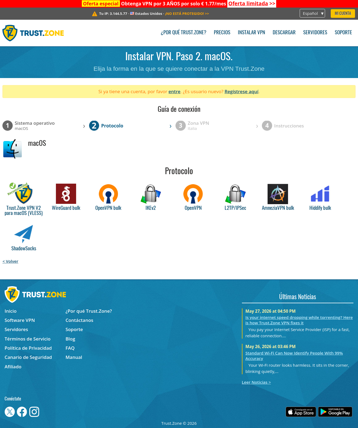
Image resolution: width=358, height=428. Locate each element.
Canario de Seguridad (28, 357)
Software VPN (20, 320)
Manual (74, 357)
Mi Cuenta (343, 14)
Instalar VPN (251, 32)
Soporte (343, 32)
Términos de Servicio (27, 339)
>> (251, 3)
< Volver (10, 261)
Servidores (315, 32)
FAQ (70, 348)
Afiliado (13, 366)
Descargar (284, 32)
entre (174, 91)
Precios (222, 32)
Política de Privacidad (28, 348)
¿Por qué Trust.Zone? (183, 32)
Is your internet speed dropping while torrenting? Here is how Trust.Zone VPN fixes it (299, 320)
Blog (70, 339)
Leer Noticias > (256, 382)
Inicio (10, 311)
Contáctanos (79, 320)
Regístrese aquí (241, 91)
